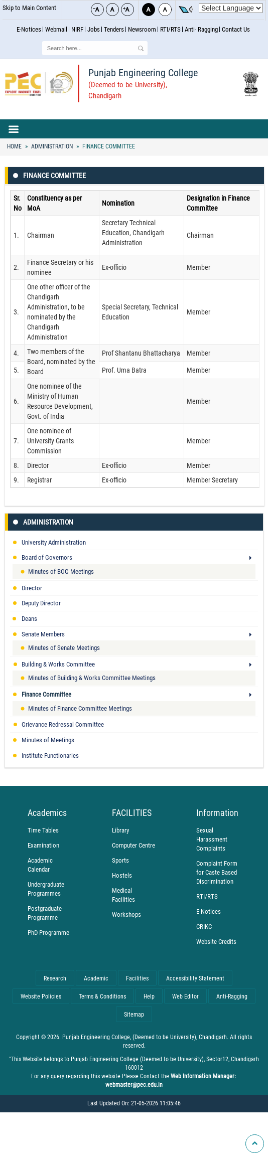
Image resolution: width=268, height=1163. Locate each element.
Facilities (137, 978)
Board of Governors (47, 557)
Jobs (93, 29)
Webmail (56, 29)
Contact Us (236, 29)
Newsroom (142, 29)
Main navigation (134, 128)
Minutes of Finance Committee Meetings (80, 708)
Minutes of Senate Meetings (64, 647)
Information (217, 813)
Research (55, 978)
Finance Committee (108, 146)
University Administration (54, 542)
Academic (96, 978)
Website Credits (216, 941)
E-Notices (29, 29)
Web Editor (185, 996)
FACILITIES (132, 813)
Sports (120, 860)
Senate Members (43, 634)
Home (14, 146)
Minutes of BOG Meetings (61, 571)
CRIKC (204, 926)
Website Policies (41, 996)
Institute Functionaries (50, 755)
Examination (43, 845)
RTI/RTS (170, 29)
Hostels (122, 875)
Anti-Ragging (231, 996)
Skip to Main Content (29, 8)
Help (149, 996)
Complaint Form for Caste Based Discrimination (216, 872)
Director (32, 588)
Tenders (114, 29)
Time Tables (43, 830)
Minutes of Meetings (48, 740)
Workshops (126, 914)
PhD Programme (48, 932)
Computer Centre (133, 845)
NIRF (77, 29)
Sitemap (134, 1014)
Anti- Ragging (201, 29)
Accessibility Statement (195, 978)
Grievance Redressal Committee (63, 724)
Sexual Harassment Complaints (211, 839)
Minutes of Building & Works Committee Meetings (92, 678)
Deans (29, 618)
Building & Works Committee (58, 664)
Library (120, 830)
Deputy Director (41, 603)
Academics (47, 813)
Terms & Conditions (102, 996)
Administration (52, 146)
